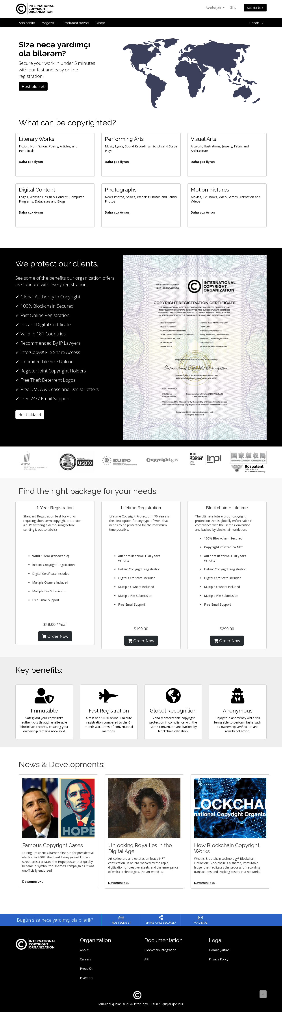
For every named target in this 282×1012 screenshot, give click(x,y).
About (84, 950)
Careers (85, 959)
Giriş (233, 7)
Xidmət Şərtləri (219, 950)
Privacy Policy (218, 959)
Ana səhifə (27, 23)
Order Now (55, 636)
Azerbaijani (215, 7)
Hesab (256, 23)
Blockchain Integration (160, 950)
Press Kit (86, 968)
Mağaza (50, 23)
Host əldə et (33, 86)
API (146, 959)
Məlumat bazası (77, 23)
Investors (86, 978)
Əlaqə (100, 23)
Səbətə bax (255, 8)
